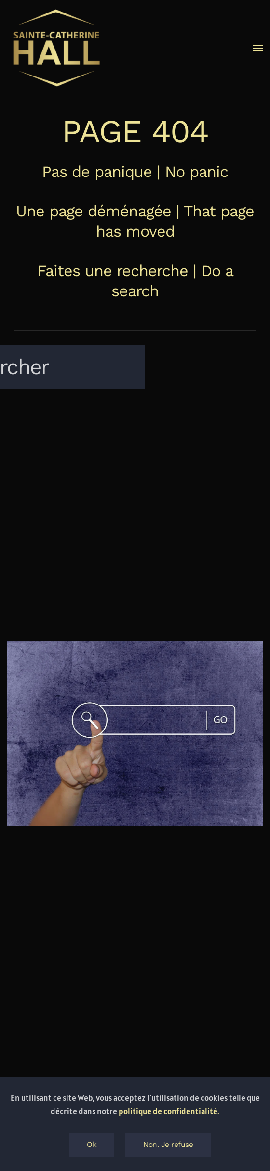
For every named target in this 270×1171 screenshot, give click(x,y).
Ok (91, 1144)
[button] (258, 48)
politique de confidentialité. (169, 1111)
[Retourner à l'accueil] (55, 48)
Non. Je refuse (168, 1144)
